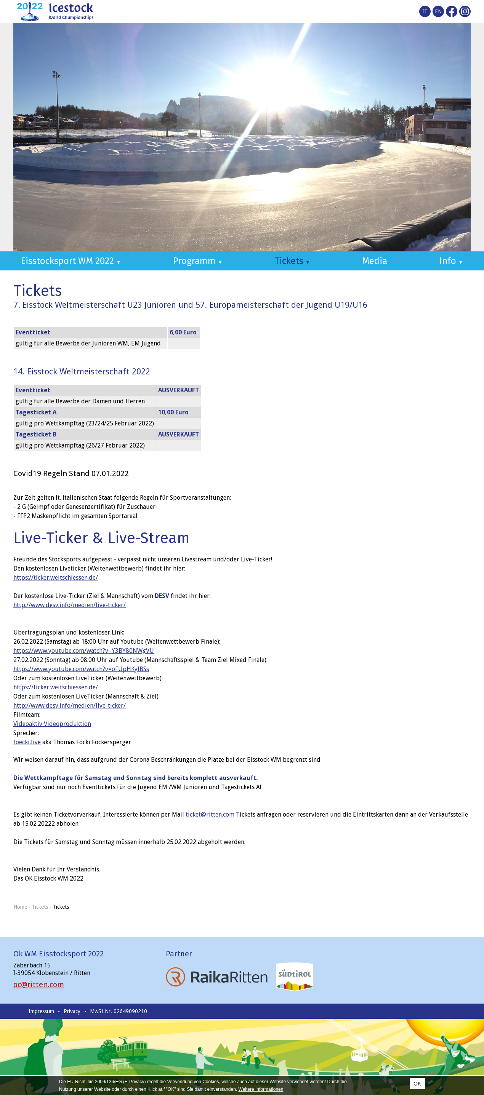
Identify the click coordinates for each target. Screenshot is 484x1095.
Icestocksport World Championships (55, 11)
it (425, 11)
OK (417, 1084)
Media (374, 261)
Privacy (72, 1011)
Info (451, 261)
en (438, 11)
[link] (52, 723)
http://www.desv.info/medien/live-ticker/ (69, 605)
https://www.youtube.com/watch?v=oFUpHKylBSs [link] (81, 669)
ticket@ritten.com (210, 814)
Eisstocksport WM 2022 (71, 261)
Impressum (41, 1011)
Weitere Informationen (261, 1089)
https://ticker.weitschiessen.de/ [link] (55, 577)
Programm (198, 261)
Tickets (292, 261)
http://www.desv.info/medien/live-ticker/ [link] (69, 705)
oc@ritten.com (38, 984)
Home (20, 907)
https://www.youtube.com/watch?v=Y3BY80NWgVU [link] (83, 650)
